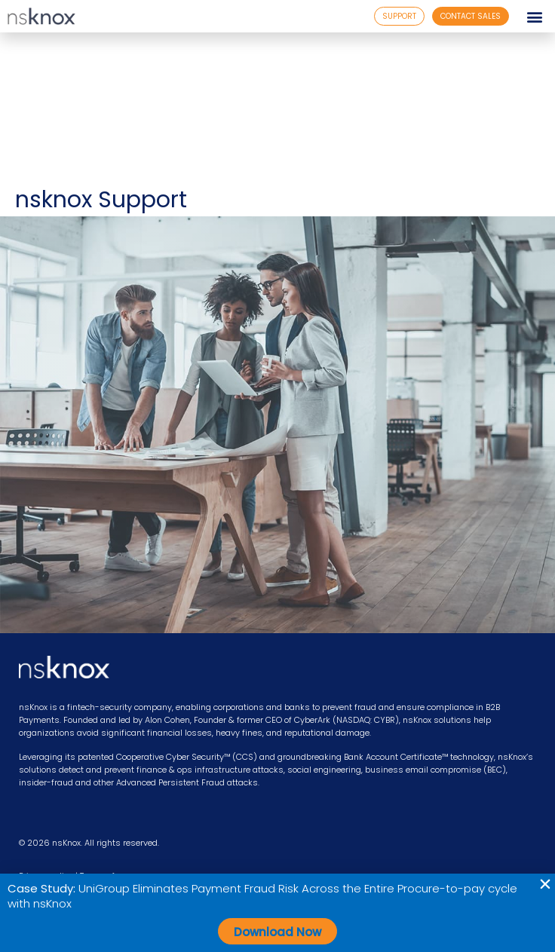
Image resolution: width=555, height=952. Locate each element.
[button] (535, 16)
